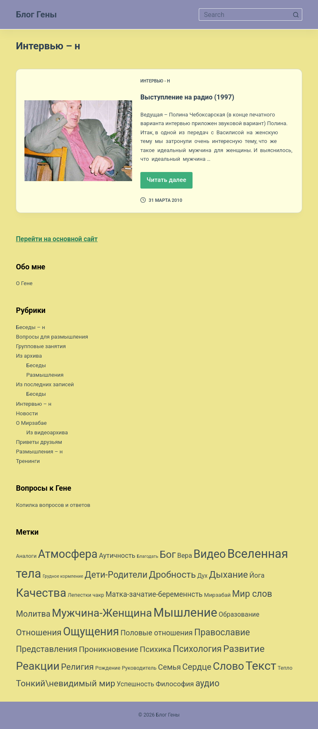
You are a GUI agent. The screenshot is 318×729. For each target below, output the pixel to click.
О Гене (25, 284)
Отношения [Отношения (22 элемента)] (38, 633)
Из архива (29, 356)
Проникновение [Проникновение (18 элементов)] (108, 649)
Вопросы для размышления (54, 337)
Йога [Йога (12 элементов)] (257, 576)
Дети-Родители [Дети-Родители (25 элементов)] (115, 575)
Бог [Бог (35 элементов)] (168, 555)
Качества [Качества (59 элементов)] (41, 594)
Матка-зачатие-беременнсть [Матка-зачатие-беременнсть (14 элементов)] (154, 595)
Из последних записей (46, 385)
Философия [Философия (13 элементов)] (175, 684)
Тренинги (28, 461)
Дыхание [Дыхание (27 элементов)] (228, 575)
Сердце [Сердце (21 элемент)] (196, 668)
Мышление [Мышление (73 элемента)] (185, 613)
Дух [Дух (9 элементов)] (202, 576)
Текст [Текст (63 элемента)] (261, 666)
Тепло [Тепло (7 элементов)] (285, 669)
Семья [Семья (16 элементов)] (169, 668)
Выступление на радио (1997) (198, 97)
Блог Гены (38, 14)
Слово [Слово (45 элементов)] (228, 667)
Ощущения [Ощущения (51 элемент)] (91, 632)
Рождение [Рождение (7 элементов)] (107, 669)
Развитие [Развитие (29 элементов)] (244, 649)
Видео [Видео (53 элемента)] (209, 555)
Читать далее (170, 182)
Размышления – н (40, 452)
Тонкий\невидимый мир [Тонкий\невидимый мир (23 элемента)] (65, 684)
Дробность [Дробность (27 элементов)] (172, 575)
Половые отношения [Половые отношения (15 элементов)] (156, 633)
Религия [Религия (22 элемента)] (77, 668)
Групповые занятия (42, 346)
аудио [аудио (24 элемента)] (207, 683)
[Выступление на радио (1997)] (78, 140)
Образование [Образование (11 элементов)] (239, 615)
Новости (27, 413)
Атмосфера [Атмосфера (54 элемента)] (68, 555)
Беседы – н (31, 327)
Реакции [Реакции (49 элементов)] (37, 666)
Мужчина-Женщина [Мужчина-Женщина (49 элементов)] (102, 613)
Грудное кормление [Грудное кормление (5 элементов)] (63, 577)
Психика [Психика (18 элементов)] (155, 649)
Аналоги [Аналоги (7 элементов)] (26, 557)
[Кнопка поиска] (296, 14)
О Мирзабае (32, 423)
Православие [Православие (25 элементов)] (222, 633)
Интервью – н (34, 404)
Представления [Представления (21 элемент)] (46, 649)
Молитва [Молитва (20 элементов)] (33, 615)
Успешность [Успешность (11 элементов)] (135, 684)
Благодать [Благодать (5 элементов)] (147, 557)
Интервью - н (156, 81)
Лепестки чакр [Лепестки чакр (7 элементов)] (86, 596)
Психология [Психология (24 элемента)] (197, 649)
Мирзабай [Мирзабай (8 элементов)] (217, 595)
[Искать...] (244, 14)
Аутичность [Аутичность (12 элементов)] (117, 556)
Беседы (36, 366)
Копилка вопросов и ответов (55, 505)
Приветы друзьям (40, 442)
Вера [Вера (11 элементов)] (184, 556)
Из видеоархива (48, 432)
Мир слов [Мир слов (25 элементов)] (252, 594)
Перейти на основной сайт (59, 239)
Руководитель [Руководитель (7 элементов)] (139, 669)
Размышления (45, 375)
